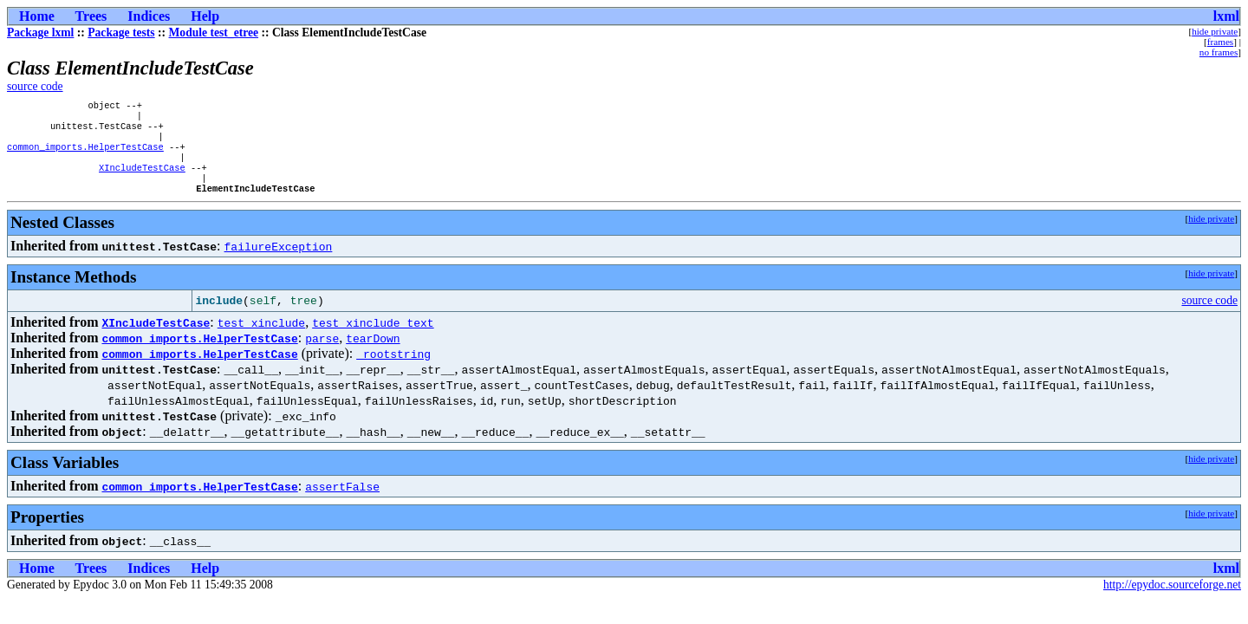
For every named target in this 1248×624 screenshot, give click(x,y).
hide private (1215, 31)
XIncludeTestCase (142, 179)
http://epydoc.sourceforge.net (1172, 600)
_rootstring (393, 369)
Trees (91, 16)
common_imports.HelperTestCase (85, 155)
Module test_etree (214, 32)
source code (35, 86)
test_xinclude (261, 338)
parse (322, 353)
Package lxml (40, 32)
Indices (148, 16)
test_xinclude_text (372, 338)
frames (1220, 41)
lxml (1226, 16)
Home (37, 16)
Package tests (121, 32)
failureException (278, 262)
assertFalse (342, 502)
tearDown (373, 353)
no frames (1218, 52)
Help (205, 16)
